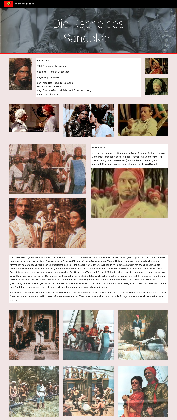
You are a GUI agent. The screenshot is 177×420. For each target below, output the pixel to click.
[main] (88, 31)
